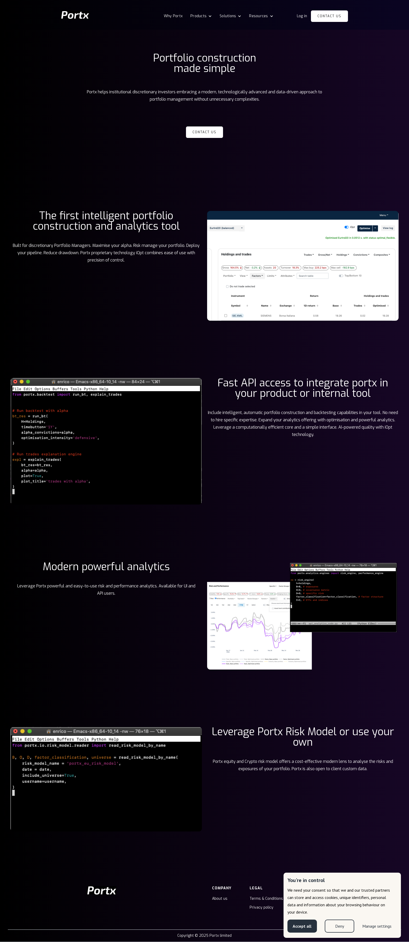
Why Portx (173, 16)
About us (219, 899)
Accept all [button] (302, 926)
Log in (302, 16)
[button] (201, 16)
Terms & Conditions (266, 899)
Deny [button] (339, 926)
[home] (75, 15)
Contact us (329, 16)
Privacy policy (261, 907)
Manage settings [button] (377, 926)
